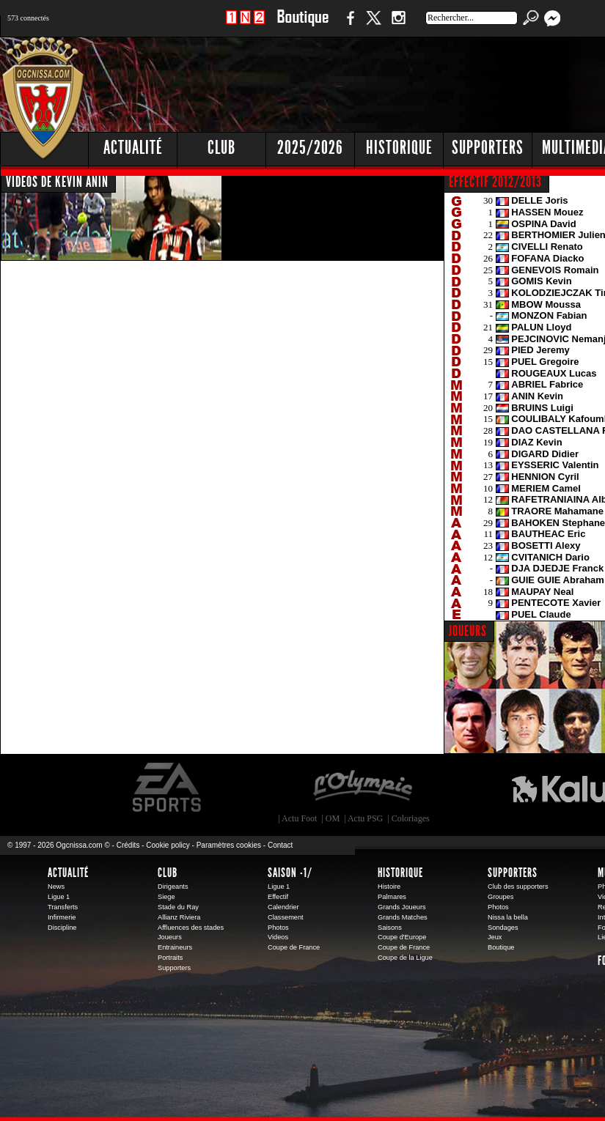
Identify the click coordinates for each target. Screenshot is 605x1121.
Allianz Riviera (179, 917)
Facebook (348, 25)
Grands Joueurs (402, 907)
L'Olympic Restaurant (362, 787)
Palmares (392, 896)
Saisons (390, 927)
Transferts (63, 907)
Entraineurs (175, 947)
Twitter (373, 25)
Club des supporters (518, 886)
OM (333, 818)
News (56, 886)
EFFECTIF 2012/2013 (495, 181)
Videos (278, 937)
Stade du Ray (178, 907)
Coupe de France (294, 947)
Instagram (398, 25)
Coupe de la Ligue (405, 957)
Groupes (500, 896)
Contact (280, 845)
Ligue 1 (59, 896)
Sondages (503, 927)
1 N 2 (245, 25)
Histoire (389, 886)
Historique (400, 872)
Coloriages (411, 818)
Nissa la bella (508, 917)
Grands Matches (403, 917)
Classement (286, 917)
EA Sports (168, 787)
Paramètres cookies (229, 845)
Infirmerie (62, 917)
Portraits (170, 957)
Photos (278, 927)
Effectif (278, 896)
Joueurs (170, 937)
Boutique (302, 25)
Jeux (495, 937)
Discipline (62, 927)
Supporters (174, 968)
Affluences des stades (191, 927)
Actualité (133, 147)
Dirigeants (173, 886)
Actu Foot (299, 818)
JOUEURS (468, 631)
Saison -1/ (290, 872)
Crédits (128, 845)
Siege (166, 896)
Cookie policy (167, 845)
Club (167, 872)
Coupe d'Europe (402, 937)
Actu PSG (365, 818)
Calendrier (283, 907)
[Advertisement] (390, 146)
